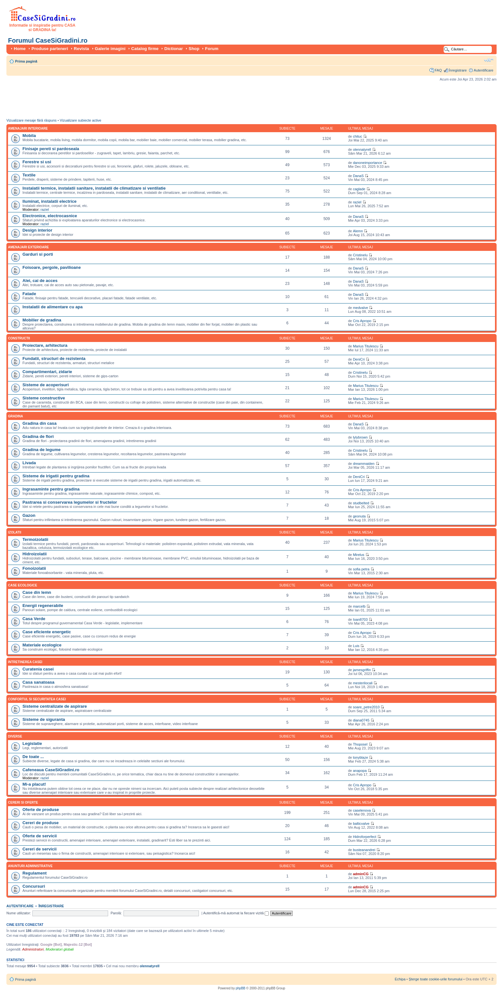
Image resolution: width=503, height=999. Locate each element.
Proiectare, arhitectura (44, 345)
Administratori (33, 949)
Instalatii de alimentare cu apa (52, 306)
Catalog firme (144, 48)
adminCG (361, 874)
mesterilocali (362, 683)
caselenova (362, 810)
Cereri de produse (40, 822)
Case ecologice (22, 585)
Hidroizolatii (34, 553)
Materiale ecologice (42, 645)
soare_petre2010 (366, 707)
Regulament (34, 873)
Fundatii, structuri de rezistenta (53, 358)
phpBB (240, 988)
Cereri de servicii (39, 849)
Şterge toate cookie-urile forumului (436, 979)
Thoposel (360, 744)
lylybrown (360, 437)
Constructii (19, 338)
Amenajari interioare (28, 128)
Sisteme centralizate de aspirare (54, 706)
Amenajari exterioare (28, 247)
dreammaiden (363, 463)
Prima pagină (26, 61)
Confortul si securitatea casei (37, 699)
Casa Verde (33, 618)
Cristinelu (360, 255)
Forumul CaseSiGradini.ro (48, 40)
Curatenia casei (38, 669)
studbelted (361, 503)
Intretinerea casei (25, 662)
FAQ (438, 70)
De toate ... (33, 756)
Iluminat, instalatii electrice (49, 201)
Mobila (29, 135)
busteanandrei (364, 850)
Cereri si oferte (23, 802)
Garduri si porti (37, 254)
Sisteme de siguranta (43, 719)
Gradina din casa (39, 423)
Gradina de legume (41, 449)
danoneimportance (367, 163)
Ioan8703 (360, 619)
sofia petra (361, 569)
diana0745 (361, 720)
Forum (211, 48)
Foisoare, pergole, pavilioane (51, 267)
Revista (81, 48)
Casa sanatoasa (38, 682)
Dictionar (173, 48)
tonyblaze (360, 757)
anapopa (360, 771)
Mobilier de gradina (41, 320)
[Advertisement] (123, 101)
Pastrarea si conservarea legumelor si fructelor (69, 502)
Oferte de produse (40, 809)
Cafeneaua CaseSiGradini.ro (50, 769)
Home (20, 48)
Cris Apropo (362, 321)
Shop (194, 48)
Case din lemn (36, 592)
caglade (359, 189)
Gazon (28, 515)
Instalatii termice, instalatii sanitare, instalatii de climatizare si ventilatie (94, 188)
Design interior (37, 230)
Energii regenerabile (42, 605)
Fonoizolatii (34, 568)
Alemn (358, 231)
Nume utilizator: (18, 913)
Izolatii (14, 532)
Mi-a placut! (34, 784)
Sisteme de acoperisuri (45, 384)
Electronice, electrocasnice (49, 215)
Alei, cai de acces (39, 280)
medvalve (360, 308)
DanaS (358, 176)
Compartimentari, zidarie (47, 371)
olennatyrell (362, 149)
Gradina (15, 416)
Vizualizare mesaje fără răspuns (31, 120)
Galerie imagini (110, 48)
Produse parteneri (49, 48)
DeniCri (359, 359)
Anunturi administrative (30, 866)
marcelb (359, 606)
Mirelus (358, 555)
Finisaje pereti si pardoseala (50, 148)
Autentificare (483, 70)
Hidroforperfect (364, 837)
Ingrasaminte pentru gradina (51, 489)
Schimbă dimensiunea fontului (488, 60)
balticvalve (361, 823)
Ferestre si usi (36, 161)
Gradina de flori (38, 436)
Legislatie (32, 743)
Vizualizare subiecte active (80, 120)
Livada (29, 462)
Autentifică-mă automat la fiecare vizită (236, 913)
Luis (356, 646)
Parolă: (116, 913)
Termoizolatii (35, 539)
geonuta (359, 516)
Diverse (15, 736)
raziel (44, 209)
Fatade (29, 293)
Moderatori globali (59, 949)
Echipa (400, 979)
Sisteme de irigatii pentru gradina (56, 476)
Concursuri (33, 886)
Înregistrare (458, 70)
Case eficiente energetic (46, 631)
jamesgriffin (362, 670)
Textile (29, 175)
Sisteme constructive (43, 398)
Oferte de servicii (39, 835)
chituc (357, 136)
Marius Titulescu (365, 346)
